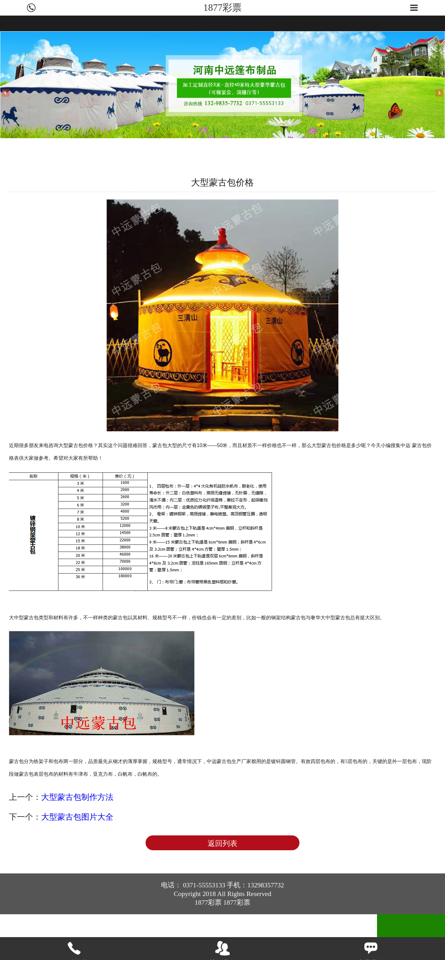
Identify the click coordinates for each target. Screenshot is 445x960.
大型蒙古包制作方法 (77, 797)
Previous (6, 93)
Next (439, 93)
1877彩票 (222, 7)
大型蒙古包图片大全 (77, 816)
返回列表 (222, 843)
